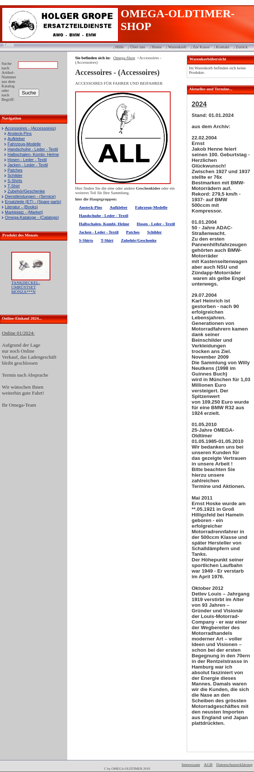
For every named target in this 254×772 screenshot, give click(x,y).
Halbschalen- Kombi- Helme (33, 154)
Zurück (242, 47)
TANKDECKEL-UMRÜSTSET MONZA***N (25, 287)
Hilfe (119, 47)
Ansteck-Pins (20, 133)
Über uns (137, 47)
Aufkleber (16, 138)
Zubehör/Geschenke (26, 191)
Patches (15, 170)
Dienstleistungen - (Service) (30, 196)
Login (6, 44)
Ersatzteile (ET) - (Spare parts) (33, 201)
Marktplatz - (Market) (24, 212)
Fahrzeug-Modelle (24, 144)
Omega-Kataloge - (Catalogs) (32, 217)
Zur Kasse (201, 47)
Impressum (190, 764)
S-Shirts (15, 180)
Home (156, 47)
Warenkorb (177, 47)
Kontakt (222, 47)
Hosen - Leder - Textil (27, 159)
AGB (208, 764)
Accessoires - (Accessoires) (30, 128)
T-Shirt (14, 186)
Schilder (15, 175)
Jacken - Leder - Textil (28, 165)
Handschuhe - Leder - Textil (33, 149)
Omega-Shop (124, 57)
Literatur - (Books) (21, 207)
